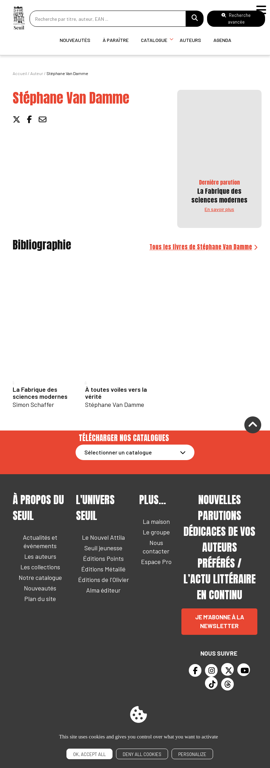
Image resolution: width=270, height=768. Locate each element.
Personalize (192, 754)
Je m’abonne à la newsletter (219, 621)
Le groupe (156, 532)
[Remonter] (252, 426)
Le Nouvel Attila (103, 537)
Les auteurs (40, 556)
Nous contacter (156, 547)
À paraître (116, 40)
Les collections (40, 567)
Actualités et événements (40, 541)
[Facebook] (195, 670)
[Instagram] (211, 670)
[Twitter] (227, 669)
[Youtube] (243, 669)
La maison (156, 521)
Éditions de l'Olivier (103, 579)
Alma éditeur (103, 590)
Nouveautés (75, 40)
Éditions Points (103, 558)
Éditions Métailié (103, 569)
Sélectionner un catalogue (118, 452)
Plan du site (40, 598)
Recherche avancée (236, 18)
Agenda (222, 40)
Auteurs (190, 40)
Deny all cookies (142, 754)
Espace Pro (156, 561)
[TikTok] (211, 683)
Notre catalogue (40, 577)
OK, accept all (89, 754)
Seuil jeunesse (103, 548)
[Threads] (227, 684)
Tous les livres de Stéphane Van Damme (200, 247)
